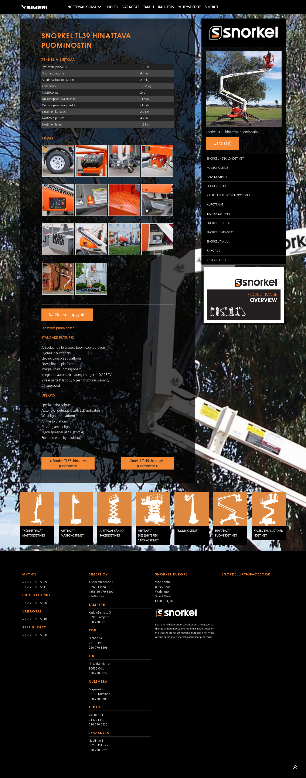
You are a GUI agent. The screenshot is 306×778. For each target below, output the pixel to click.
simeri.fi (211, 7)
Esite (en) (222, 143)
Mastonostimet (218, 168)
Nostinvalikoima (82, 7)
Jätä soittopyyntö (67, 314)
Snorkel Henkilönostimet (225, 158)
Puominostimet (218, 186)
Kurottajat (215, 204)
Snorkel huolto (218, 223)
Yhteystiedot (189, 7)
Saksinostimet (217, 177)
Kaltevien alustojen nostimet (228, 195)
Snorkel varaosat (220, 232)
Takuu (148, 7)
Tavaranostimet (218, 214)
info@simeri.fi (97, 596)
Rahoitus (166, 7)
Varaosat (130, 7)
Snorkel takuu (217, 241)
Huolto (111, 7)
